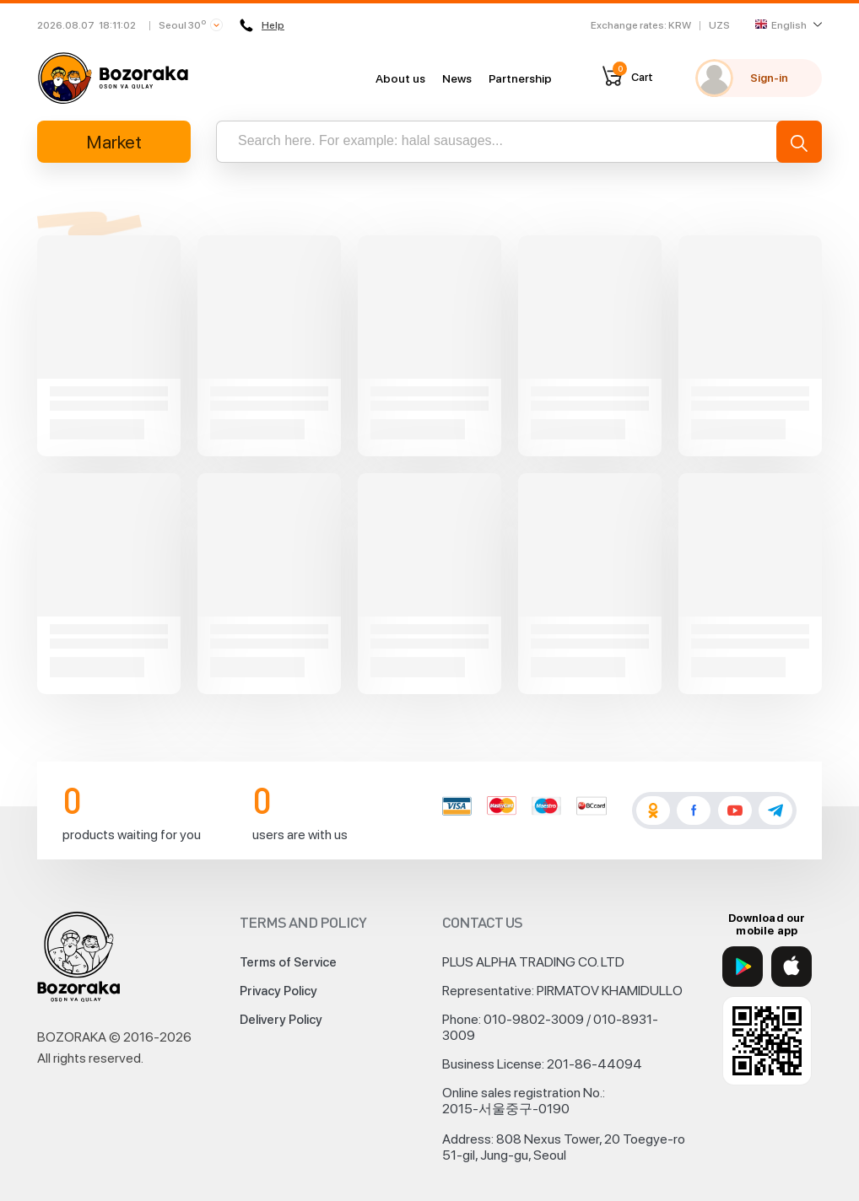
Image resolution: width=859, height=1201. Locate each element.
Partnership (520, 78)
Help (262, 25)
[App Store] (791, 966)
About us (400, 78)
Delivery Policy (281, 1019)
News (457, 78)
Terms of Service (288, 962)
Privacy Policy (278, 991)
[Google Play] (742, 966)
